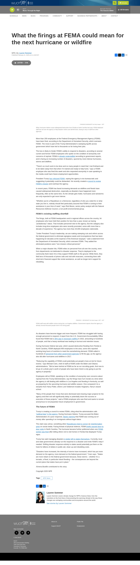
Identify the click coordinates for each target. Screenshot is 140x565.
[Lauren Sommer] (40, 502)
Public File (80, 526)
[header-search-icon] (115, 5)
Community (57, 20)
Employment (80, 530)
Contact (114, 20)
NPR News (46, 482)
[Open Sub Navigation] (19, 20)
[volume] (18, 14)
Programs (44, 20)
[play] (12, 14)
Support (69, 20)
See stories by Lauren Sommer (59, 508)
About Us (54, 526)
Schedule (14, 20)
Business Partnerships (87, 20)
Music (33, 20)
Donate (125, 5)
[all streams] (123, 14)
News (24, 20)
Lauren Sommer (25, 57)
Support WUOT (56, 530)
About (104, 20)
